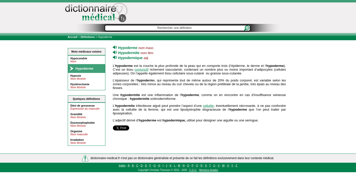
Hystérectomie (80, 84)
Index (122, 165)
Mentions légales (208, 170)
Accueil (73, 36)
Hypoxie (75, 75)
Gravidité (76, 114)
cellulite (208, 106)
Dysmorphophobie (82, 122)
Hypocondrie (78, 58)
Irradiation (77, 139)
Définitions (88, 36)
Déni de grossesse (82, 105)
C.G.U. (193, 170)
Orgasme (76, 131)
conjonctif (142, 69)
